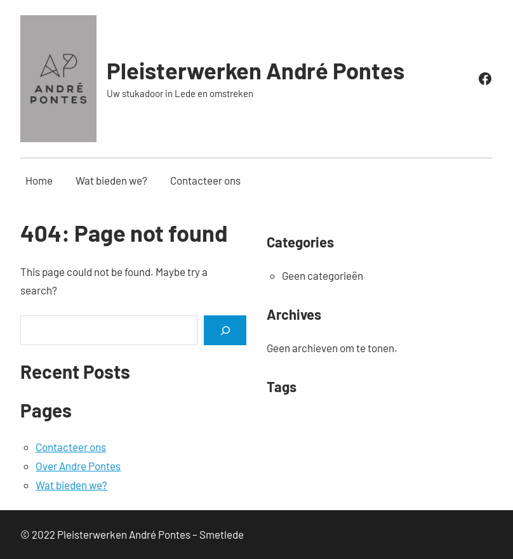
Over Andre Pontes (78, 465)
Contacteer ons (71, 446)
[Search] (225, 330)
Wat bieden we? (71, 484)
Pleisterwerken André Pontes (255, 70)
